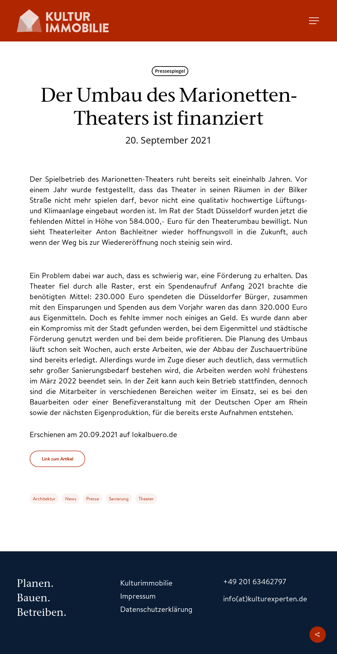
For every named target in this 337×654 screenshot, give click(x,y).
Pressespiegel (170, 71)
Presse (92, 499)
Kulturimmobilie (146, 583)
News (70, 499)
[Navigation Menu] (314, 20)
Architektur (44, 499)
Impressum (138, 596)
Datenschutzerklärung (156, 609)
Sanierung (119, 499)
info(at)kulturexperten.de (265, 598)
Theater (146, 499)
